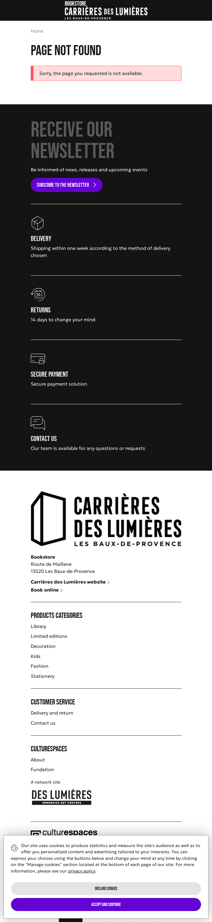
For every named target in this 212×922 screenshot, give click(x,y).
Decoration (43, 646)
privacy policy (81, 871)
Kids (36, 656)
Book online (47, 590)
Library (38, 626)
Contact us (43, 723)
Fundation (42, 769)
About (38, 760)
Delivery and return (52, 713)
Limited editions (49, 636)
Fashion (39, 666)
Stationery (42, 676)
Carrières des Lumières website (70, 582)
